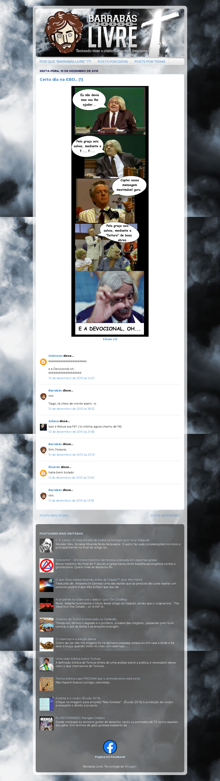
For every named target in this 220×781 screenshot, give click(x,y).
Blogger (130, 766)
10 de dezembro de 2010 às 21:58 (71, 432)
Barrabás (55, 390)
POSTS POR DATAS (113, 61)
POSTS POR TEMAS (149, 61)
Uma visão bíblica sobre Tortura (78, 658)
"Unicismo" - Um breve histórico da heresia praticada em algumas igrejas (106, 560)
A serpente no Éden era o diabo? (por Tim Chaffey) (91, 599)
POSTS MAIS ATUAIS (54, 515)
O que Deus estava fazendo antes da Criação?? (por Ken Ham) (99, 579)
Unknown (55, 356)
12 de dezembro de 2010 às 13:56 (71, 500)
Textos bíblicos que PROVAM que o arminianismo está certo (98, 678)
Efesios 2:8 (110, 339)
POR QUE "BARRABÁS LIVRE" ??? (65, 61)
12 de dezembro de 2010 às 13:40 (71, 477)
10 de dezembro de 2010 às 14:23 (71, 378)
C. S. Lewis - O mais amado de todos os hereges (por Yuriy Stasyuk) (102, 540)
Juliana (53, 421)
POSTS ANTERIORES (165, 515)
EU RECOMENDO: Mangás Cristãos (80, 718)
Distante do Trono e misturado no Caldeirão (86, 619)
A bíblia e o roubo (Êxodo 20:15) (78, 698)
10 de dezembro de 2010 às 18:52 (71, 409)
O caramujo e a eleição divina (76, 639)
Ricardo (54, 467)
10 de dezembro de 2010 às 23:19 (71, 454)
